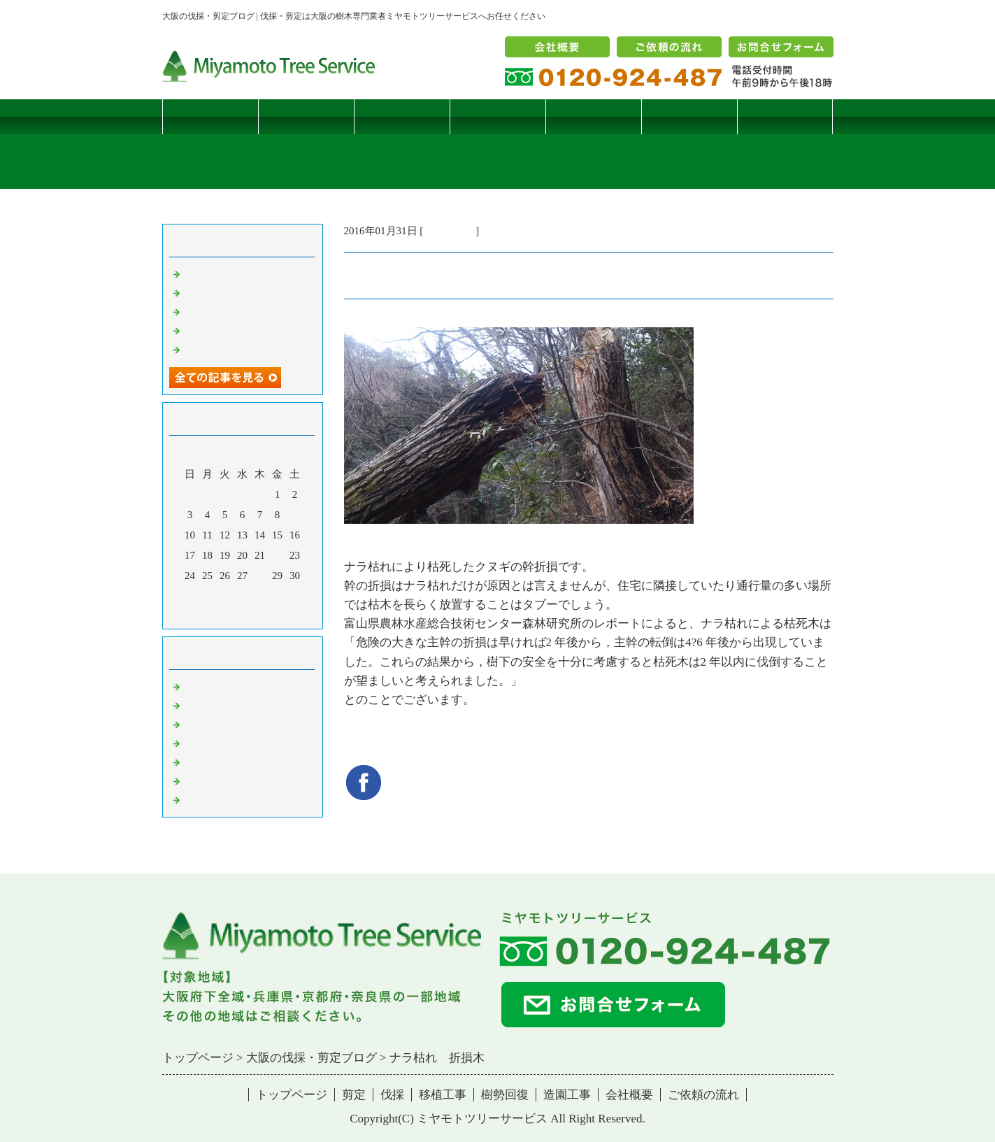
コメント (204, 799)
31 (190, 595)
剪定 (305, 116)
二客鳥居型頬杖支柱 (230, 311)
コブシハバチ (214, 292)
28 (260, 575)
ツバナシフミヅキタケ (235, 349)
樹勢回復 (593, 116)
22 (277, 555)
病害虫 (199, 705)
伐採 (401, 116)
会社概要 (629, 1094)
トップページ (209, 116)
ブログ (785, 116)
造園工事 (689, 116)
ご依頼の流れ (703, 1094)
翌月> (268, 614)
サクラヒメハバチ (225, 273)
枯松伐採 (204, 330)
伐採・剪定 (449, 230)
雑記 (193, 723)
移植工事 (497, 116)
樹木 (193, 742)
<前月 (215, 614)
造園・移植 (209, 780)
